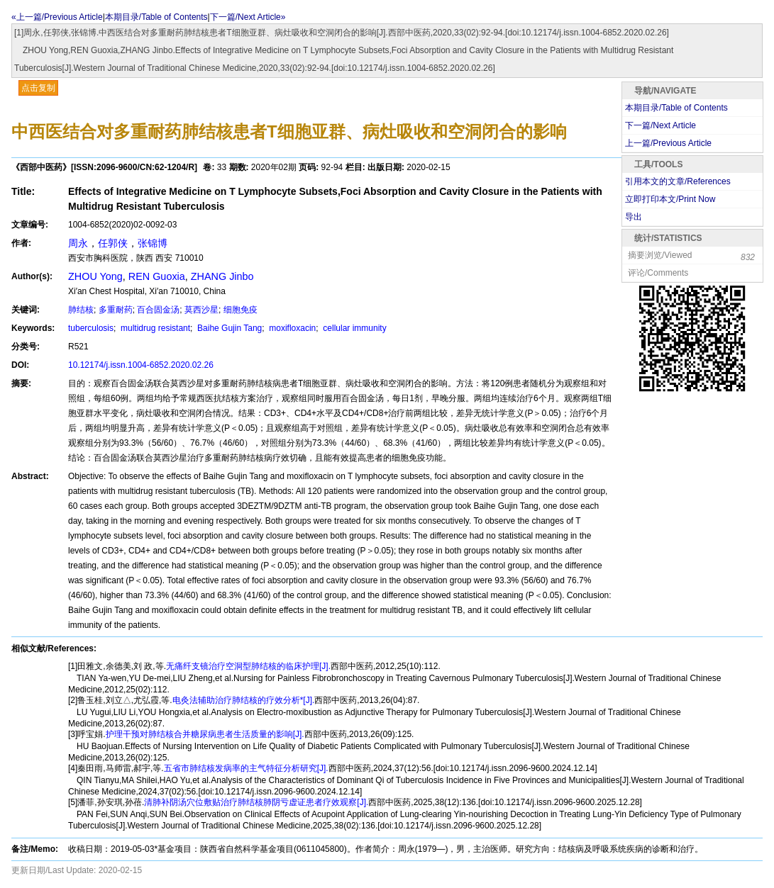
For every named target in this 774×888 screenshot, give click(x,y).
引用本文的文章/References (678, 181)
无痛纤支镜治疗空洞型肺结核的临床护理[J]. (248, 666)
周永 (78, 243)
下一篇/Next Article (660, 125)
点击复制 (38, 88)
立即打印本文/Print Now (670, 199)
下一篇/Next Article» (248, 17)
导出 (633, 217)
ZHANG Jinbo (222, 276)
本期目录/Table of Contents (156, 17)
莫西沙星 (201, 310)
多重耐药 (116, 310)
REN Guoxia (156, 276)
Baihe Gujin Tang (228, 328)
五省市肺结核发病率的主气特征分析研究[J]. (246, 768)
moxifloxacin (291, 328)
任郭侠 (113, 243)
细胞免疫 (240, 310)
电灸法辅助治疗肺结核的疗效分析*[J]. (243, 700)
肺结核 (81, 310)
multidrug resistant (154, 328)
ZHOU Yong (95, 276)
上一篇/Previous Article (668, 143)
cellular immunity (354, 328)
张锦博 (152, 243)
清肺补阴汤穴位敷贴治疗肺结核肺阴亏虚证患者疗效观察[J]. (256, 802)
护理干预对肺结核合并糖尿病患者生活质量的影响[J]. (205, 734)
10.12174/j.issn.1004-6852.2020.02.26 (141, 365)
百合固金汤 (158, 310)
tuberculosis (91, 328)
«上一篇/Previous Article (57, 17)
